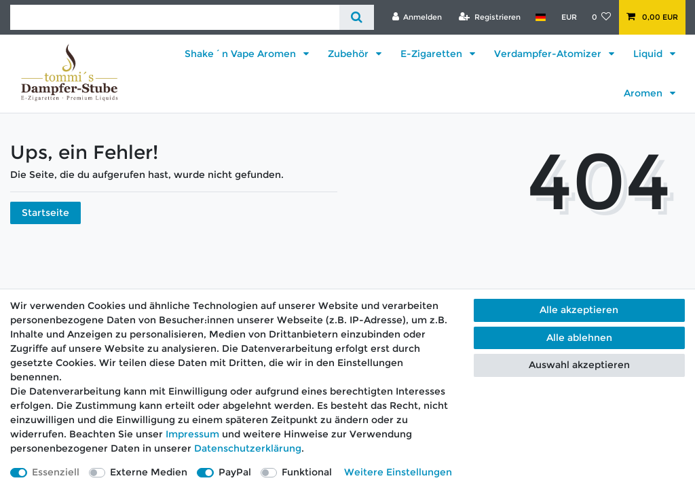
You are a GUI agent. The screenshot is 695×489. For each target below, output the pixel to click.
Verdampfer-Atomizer (549, 54)
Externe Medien (148, 472)
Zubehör (349, 54)
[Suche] (356, 17)
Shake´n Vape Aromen (242, 54)
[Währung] (568, 17)
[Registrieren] (489, 17)
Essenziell (55, 472)
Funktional (307, 472)
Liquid (649, 54)
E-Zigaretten (432, 54)
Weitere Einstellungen (398, 472)
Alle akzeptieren (579, 310)
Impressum (192, 434)
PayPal (235, 472)
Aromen (644, 93)
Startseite (45, 212)
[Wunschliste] (601, 17)
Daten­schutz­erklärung (247, 448)
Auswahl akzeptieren (579, 365)
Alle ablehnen (579, 337)
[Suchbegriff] (174, 17)
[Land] (540, 17)
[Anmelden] (416, 17)
